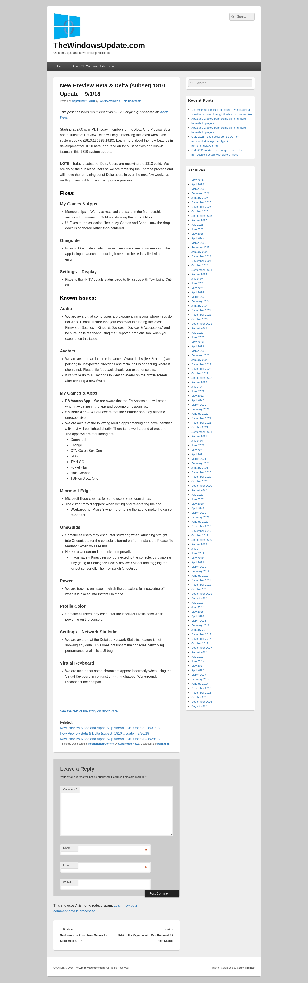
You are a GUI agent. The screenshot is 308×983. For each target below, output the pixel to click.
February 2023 (200, 355)
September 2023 (201, 323)
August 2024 (199, 274)
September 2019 (201, 539)
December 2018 (201, 580)
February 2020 (200, 517)
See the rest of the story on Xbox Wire (89, 711)
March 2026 (198, 188)
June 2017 (197, 661)
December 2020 (201, 472)
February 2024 (200, 301)
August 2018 (199, 598)
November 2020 (201, 476)
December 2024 (201, 256)
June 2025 (197, 229)
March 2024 (198, 296)
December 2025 (201, 202)
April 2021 (197, 454)
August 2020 (199, 490)
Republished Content (101, 743)
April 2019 (197, 562)
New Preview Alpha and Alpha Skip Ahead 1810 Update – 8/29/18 (110, 739)
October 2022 (199, 373)
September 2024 (201, 269)
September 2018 (201, 593)
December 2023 (201, 310)
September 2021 (201, 431)
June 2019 (197, 553)
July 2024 (197, 278)
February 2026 (200, 193)
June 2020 (197, 499)
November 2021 (201, 422)
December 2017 (201, 634)
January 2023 (199, 359)
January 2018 (199, 629)
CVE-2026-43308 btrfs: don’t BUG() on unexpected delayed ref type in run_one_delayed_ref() (215, 141)
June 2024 (197, 283)
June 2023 (197, 337)
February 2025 (200, 247)
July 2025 (197, 224)
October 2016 (199, 697)
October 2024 (199, 265)
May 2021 (197, 449)
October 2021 (199, 427)
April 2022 (197, 400)
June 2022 (197, 391)
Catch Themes (246, 967)
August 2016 (199, 706)
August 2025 (199, 220)
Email (66, 865)
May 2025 (197, 233)
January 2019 (199, 575)
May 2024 (197, 287)
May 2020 (197, 503)
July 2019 (197, 548)
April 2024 (197, 292)
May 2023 (197, 341)
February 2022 (200, 409)
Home (61, 66)
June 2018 (197, 607)
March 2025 (198, 243)
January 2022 (199, 413)
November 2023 (201, 314)
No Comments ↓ (134, 101)
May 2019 (197, 557)
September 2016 (201, 701)
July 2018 (197, 602)
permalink (163, 743)
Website (68, 882)
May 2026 (197, 179)
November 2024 (201, 260)
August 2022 (199, 382)
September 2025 (201, 215)
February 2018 (200, 625)
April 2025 (197, 238)
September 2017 (201, 647)
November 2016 (201, 692)
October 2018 (199, 589)
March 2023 (198, 350)
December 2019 (201, 526)
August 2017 (199, 652)
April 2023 (197, 346)
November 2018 (201, 584)
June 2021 (197, 445)
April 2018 (197, 616)
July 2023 (197, 332)
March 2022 (198, 404)
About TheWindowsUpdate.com (94, 66)
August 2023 (199, 328)
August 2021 (199, 436)
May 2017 (197, 665)
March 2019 (198, 566)
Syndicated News (109, 101)
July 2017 (197, 656)
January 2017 (199, 683)
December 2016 (201, 688)
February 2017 (200, 679)
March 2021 (198, 458)
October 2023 (199, 319)
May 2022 (197, 395)
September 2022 (201, 377)
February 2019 (200, 571)
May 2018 (197, 611)
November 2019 (201, 530)
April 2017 (197, 670)
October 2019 (199, 535)
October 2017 (199, 643)
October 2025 (199, 211)
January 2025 (199, 251)
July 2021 (197, 440)
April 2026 (197, 184)
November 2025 (201, 206)
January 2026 (199, 197)
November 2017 (201, 638)
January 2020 (199, 521)
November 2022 (201, 368)
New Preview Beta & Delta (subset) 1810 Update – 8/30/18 (104, 733)
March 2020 (198, 512)
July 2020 (197, 494)
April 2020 (197, 508)
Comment (70, 789)
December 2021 (201, 418)
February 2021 (200, 463)
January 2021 (199, 467)
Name (67, 848)
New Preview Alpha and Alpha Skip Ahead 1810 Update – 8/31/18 (110, 728)
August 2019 (199, 544)
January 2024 (199, 305)
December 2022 (201, 364)
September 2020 (201, 485)
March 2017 (198, 674)
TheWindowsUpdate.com (99, 45)
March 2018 (198, 620)
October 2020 (199, 481)
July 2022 (197, 386)
